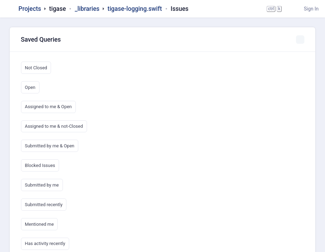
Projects (30, 8)
